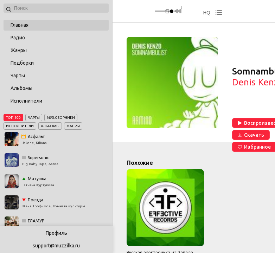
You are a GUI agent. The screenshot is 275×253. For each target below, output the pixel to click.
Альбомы (21, 88)
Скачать (251, 135)
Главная (19, 25)
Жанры (19, 50)
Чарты (18, 75)
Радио (18, 37)
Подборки (22, 63)
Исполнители (26, 101)
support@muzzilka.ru (56, 245)
